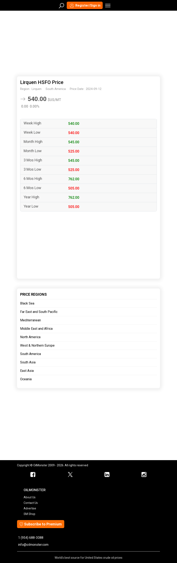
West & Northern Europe (37, 345)
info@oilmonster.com (33, 545)
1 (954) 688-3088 (30, 538)
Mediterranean (30, 320)
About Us (30, 497)
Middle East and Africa (36, 329)
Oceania (26, 379)
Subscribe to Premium (41, 524)
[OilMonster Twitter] (70, 475)
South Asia (28, 362)
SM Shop (29, 514)
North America (30, 337)
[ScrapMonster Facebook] (33, 475)
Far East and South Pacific (38, 312)
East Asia (27, 371)
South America (30, 354)
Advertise (30, 508)
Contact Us (31, 502)
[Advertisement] (88, 42)
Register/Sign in (84, 5)
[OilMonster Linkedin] (106, 475)
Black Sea (27, 303)
